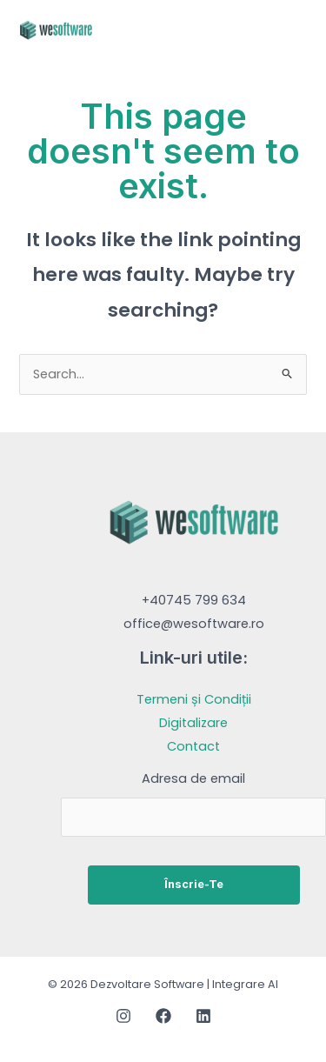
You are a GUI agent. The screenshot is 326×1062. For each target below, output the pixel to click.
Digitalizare (193, 722)
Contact (193, 746)
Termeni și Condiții (193, 699)
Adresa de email (193, 778)
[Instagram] (123, 1016)
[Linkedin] (203, 1016)
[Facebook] (163, 1016)
